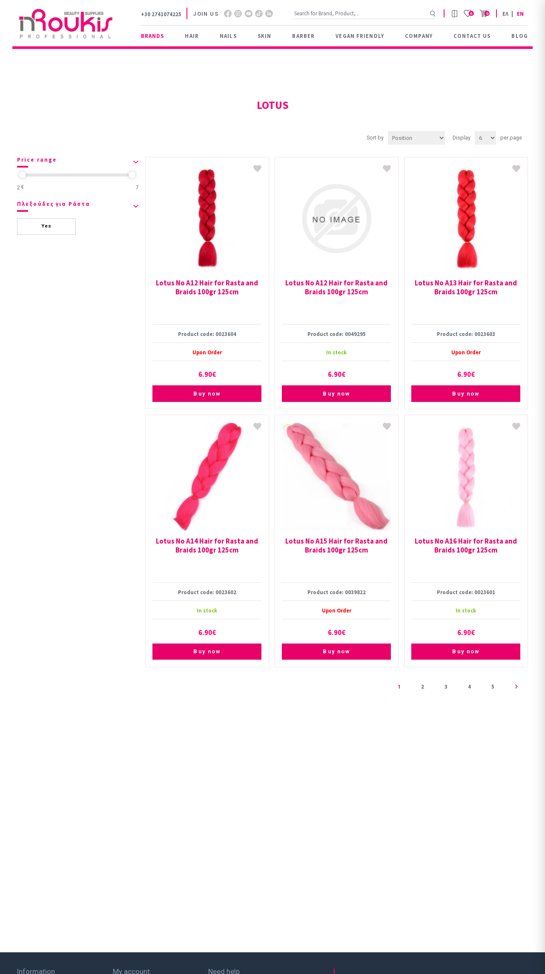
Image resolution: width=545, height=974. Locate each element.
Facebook (228, 13)
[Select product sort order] (416, 138)
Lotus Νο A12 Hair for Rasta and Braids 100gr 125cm (207, 287)
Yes (46, 226)
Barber (303, 35)
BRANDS (152, 35)
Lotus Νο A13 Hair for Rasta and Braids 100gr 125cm (466, 287)
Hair (191, 35)
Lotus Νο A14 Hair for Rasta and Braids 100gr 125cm (207, 546)
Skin (264, 35)
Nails (228, 35)
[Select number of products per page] (485, 138)
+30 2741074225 (161, 14)
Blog (519, 35)
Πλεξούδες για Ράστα (53, 204)
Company (419, 35)
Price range (37, 160)
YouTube (248, 13)
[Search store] (364, 13)
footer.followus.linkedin (269, 13)
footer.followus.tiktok (259, 13)
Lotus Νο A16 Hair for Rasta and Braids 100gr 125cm (466, 546)
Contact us (471, 35)
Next (516, 686)
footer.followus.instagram (238, 13)
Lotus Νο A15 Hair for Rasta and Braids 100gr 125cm (336, 546)
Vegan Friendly (360, 35)
